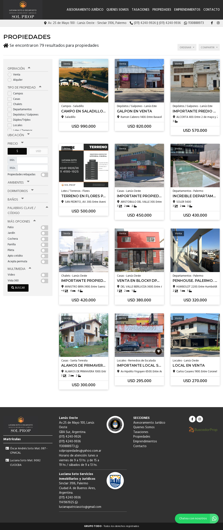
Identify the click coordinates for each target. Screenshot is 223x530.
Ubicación (19, 134)
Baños (16, 198)
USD (38, 150)
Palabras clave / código (28, 210)
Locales (16, 124)
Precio (16, 143)
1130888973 (68, 446)
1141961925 (68, 502)
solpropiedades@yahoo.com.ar (80, 450)
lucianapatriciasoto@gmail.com (80, 507)
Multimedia (19, 268)
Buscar (18, 287)
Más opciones (22, 220)
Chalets (16, 103)
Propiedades (161, 9)
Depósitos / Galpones (24, 114)
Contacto (211, 9)
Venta (15, 74)
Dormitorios (21, 190)
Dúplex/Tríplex (20, 119)
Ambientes (18, 181)
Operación (19, 67)
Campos (17, 93)
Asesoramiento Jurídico (85, 9)
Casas (15, 98)
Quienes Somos (117, 9)
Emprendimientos (187, 9)
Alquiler (16, 79)
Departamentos (21, 109)
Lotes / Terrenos (21, 130)
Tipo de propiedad (24, 87)
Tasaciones (140, 9)
